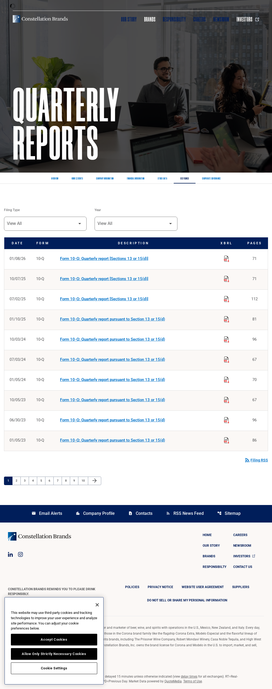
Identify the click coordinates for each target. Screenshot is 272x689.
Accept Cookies (54, 639)
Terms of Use (192, 681)
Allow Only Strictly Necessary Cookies (54, 654)
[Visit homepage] (40, 19)
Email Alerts (47, 513)
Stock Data (162, 178)
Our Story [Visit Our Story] (129, 19)
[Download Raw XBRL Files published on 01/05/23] (226, 439)
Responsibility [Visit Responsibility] (174, 19)
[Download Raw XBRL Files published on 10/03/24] (226, 338)
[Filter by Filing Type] (45, 224)
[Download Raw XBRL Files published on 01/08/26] (226, 258)
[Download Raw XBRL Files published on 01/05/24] (226, 379)
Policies (132, 587)
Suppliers (240, 587)
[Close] (97, 605)
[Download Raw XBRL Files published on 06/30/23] (226, 419)
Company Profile (95, 513)
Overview (54, 178)
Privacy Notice (160, 587)
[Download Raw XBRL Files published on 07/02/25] (226, 298)
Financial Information (135, 178)
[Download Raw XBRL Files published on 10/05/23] (226, 399)
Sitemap (229, 513)
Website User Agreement (203, 587)
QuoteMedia (173, 681)
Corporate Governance (211, 178)
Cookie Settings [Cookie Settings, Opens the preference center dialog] (54, 668)
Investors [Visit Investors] (248, 19)
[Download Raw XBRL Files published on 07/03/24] (226, 359)
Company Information (105, 178)
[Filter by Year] (136, 224)
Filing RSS (256, 460)
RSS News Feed (185, 513)
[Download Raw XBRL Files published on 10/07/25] (226, 278)
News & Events (77, 178)
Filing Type (12, 210)
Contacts (140, 513)
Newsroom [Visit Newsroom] (221, 19)
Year (98, 210)
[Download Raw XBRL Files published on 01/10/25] (226, 318)
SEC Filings (184, 178)
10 (84, 480)
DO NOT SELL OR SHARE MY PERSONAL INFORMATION (187, 600)
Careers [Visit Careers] (199, 19)
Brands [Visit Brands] (150, 19)
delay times (189, 676)
